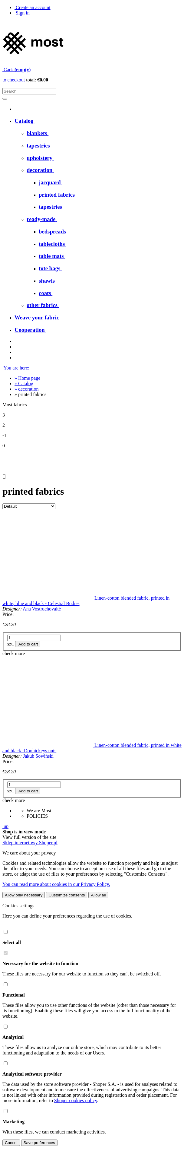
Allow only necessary (23, 895)
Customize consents (66, 895)
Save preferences (39, 1142)
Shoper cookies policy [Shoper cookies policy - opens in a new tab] (75, 1100)
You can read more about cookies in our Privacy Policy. (56, 884)
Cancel (11, 1142)
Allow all (98, 895)
